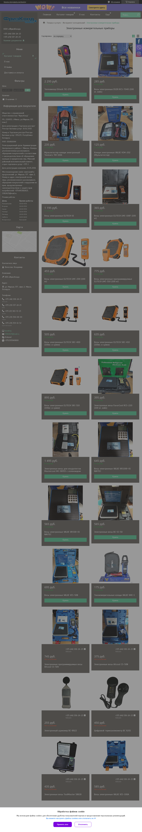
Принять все (62, 824)
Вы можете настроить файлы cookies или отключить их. (70, 818)
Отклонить (83, 824)
